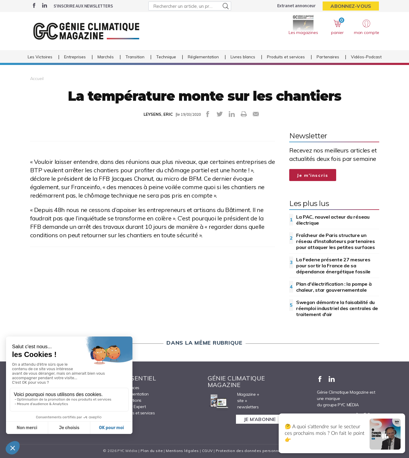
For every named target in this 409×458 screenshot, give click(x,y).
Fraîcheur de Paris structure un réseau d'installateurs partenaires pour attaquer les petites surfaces (335, 241)
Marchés (106, 56)
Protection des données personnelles (251, 450)
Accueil (37, 78)
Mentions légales (182, 450)
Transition (134, 56)
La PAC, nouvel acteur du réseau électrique (333, 220)
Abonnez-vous (350, 6)
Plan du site (152, 450)
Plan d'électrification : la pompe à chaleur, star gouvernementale (334, 287)
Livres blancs (243, 56)
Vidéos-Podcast (366, 56)
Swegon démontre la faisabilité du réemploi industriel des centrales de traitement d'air (337, 308)
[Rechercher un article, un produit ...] (189, 6)
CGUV (207, 450)
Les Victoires (40, 56)
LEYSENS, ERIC (158, 114)
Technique (166, 56)
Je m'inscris (312, 175)
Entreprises (75, 56)
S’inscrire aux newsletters (83, 6)
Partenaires (328, 56)
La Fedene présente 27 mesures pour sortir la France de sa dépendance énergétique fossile (333, 266)
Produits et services (286, 56)
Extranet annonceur (296, 5)
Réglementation (203, 56)
